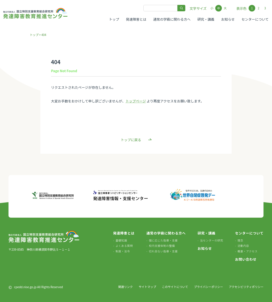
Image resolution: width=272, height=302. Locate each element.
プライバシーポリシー (208, 287)
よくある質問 (124, 246)
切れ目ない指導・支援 (163, 251)
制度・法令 (123, 251)
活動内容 (243, 246)
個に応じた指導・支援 (163, 240)
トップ (114, 19)
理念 (240, 240)
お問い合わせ (245, 259)
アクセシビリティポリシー (246, 287)
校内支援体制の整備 (162, 246)
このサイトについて (175, 287)
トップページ (136, 101)
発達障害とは (136, 19)
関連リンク (125, 287)
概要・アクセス (248, 251)
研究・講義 (205, 19)
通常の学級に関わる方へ (172, 19)
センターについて (255, 19)
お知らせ (228, 19)
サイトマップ (147, 287)
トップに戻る (131, 139)
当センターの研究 (211, 240)
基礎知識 (121, 240)
